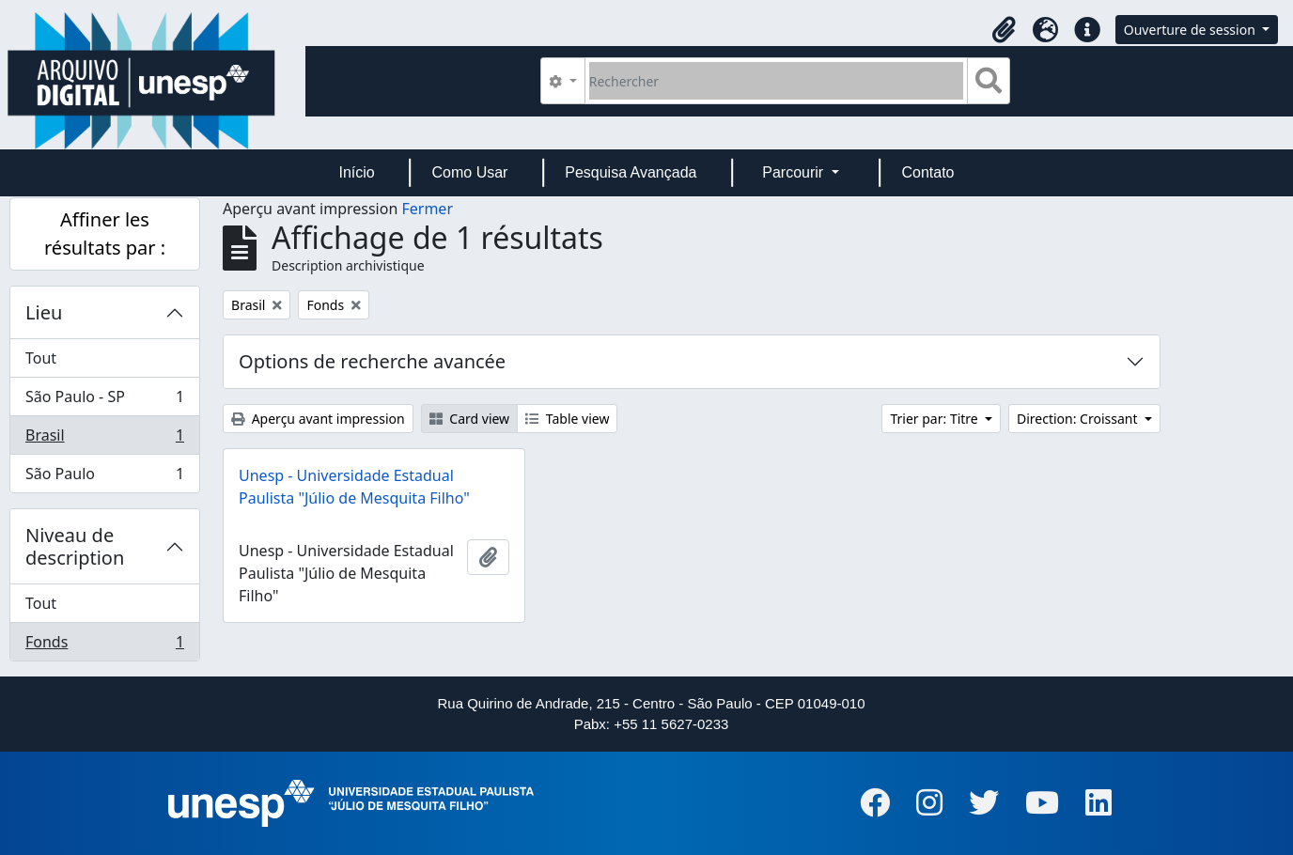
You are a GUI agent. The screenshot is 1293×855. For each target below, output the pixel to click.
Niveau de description (74, 546)
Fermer (427, 208)
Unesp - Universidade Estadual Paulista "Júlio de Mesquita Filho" (354, 486)
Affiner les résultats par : (104, 233)
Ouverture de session (1191, 30)
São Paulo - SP (104, 400)
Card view (469, 419)
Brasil (104, 439)
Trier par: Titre (935, 419)
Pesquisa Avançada (630, 172)
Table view (567, 419)
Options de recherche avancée (372, 361)
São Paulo (104, 477)
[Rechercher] (776, 80)
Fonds (104, 645)
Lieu (43, 312)
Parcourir (794, 172)
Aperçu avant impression (318, 419)
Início (356, 172)
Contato (927, 172)
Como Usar (470, 172)
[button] (1004, 30)
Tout (40, 358)
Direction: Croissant (1079, 419)
